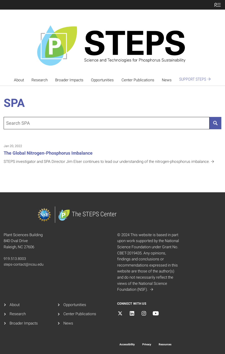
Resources (165, 344)
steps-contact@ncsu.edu (24, 264)
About (19, 80)
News (167, 80)
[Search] (215, 123)
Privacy (146, 344)
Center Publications (138, 80)
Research (39, 80)
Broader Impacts (69, 80)
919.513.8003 (15, 258)
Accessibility (127, 344)
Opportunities (102, 80)
